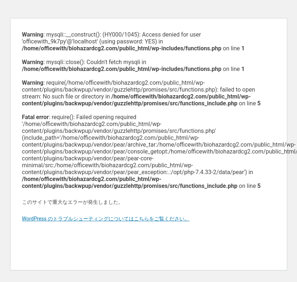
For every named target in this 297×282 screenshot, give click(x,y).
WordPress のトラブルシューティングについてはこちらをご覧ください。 (106, 219)
